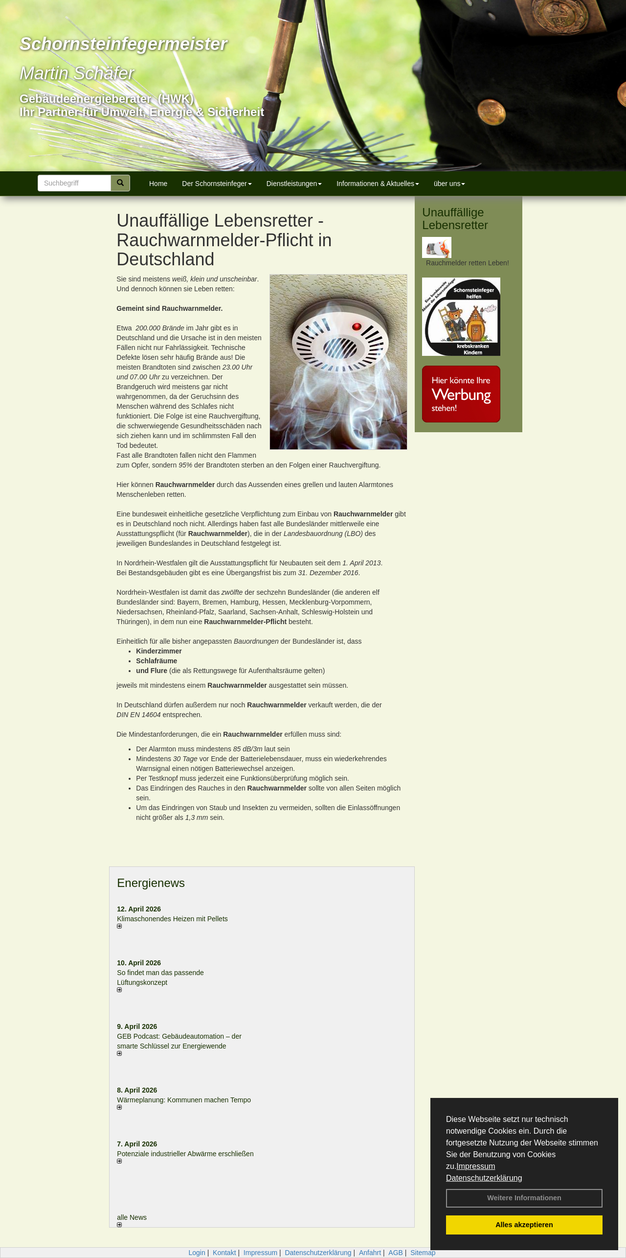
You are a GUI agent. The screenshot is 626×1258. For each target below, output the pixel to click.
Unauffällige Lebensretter (455, 219)
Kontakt (224, 1253)
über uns (449, 183)
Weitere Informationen (524, 1198)
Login (196, 1253)
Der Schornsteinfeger (216, 183)
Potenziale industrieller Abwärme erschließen (185, 1154)
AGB (395, 1253)
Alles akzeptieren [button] (524, 1225)
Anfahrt (370, 1253)
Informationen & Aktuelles (377, 183)
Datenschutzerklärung (484, 1178)
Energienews (151, 882)
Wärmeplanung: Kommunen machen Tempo (184, 1100)
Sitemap (422, 1253)
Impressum (475, 1166)
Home (158, 183)
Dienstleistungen (294, 183)
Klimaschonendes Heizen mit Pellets (172, 919)
